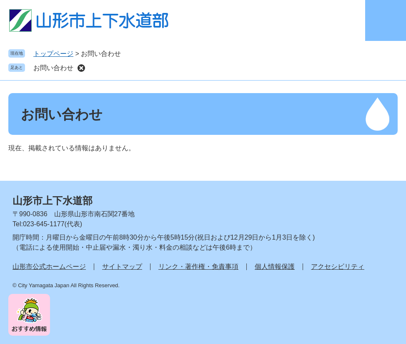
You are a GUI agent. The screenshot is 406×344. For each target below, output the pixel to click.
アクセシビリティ (337, 266)
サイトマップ (122, 266)
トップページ (53, 53)
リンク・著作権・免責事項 (198, 266)
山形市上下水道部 (53, 200)
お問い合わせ (53, 67)
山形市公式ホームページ (49, 266)
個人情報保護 (275, 266)
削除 (81, 68)
